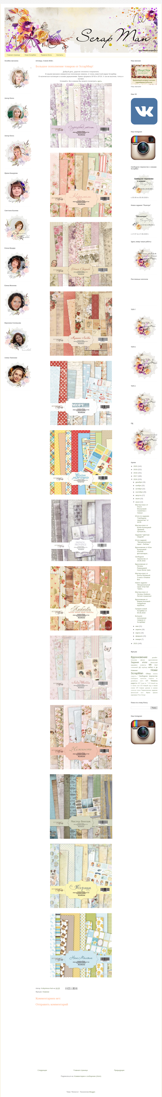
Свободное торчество (138, 678)
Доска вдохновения (148, 660)
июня (138, 502)
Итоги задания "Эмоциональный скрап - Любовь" (142, 542)
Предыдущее (119, 1070)
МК (150, 665)
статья (139, 690)
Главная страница (13, 55)
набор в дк (152, 667)
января (139, 639)
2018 (135, 473)
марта (138, 633)
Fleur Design (142, 695)
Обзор (148, 674)
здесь (99, 81)
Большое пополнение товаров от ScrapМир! (140, 619)
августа (139, 495)
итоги (144, 662)
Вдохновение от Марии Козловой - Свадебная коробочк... (143, 602)
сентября (139, 492)
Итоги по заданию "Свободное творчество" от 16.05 (142, 519)
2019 (135, 469)
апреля (139, 629)
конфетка (143, 665)
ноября (139, 485)
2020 (135, 466)
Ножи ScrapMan (30, 55)
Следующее (42, 1070)
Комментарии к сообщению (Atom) (87, 1076)
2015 (135, 643)
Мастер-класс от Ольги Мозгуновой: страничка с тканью (141, 509)
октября (139, 489)
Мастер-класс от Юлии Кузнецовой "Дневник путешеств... (143, 528)
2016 (135, 479)
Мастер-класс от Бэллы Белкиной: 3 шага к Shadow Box (142, 576)
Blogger (92, 1092)
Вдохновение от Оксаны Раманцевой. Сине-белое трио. (143, 567)
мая (137, 626)
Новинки (46, 992)
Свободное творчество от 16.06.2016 (141, 559)
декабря (139, 482)
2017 (135, 476)
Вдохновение (139, 657)
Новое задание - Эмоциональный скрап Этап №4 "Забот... (142, 586)
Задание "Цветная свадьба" (142, 536)
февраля (139, 636)
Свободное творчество (148, 676)
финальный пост (137, 692)
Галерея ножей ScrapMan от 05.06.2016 (141, 611)
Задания (135, 662)
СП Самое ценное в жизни (146, 688)
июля (138, 499)
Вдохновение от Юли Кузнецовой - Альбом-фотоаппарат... (143, 550)
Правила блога (46, 55)
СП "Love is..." (143, 683)
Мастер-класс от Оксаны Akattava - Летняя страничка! (143, 594)
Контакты (60, 55)
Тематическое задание (149, 690)
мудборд (144, 667)
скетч (141, 681)
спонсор (133, 690)
